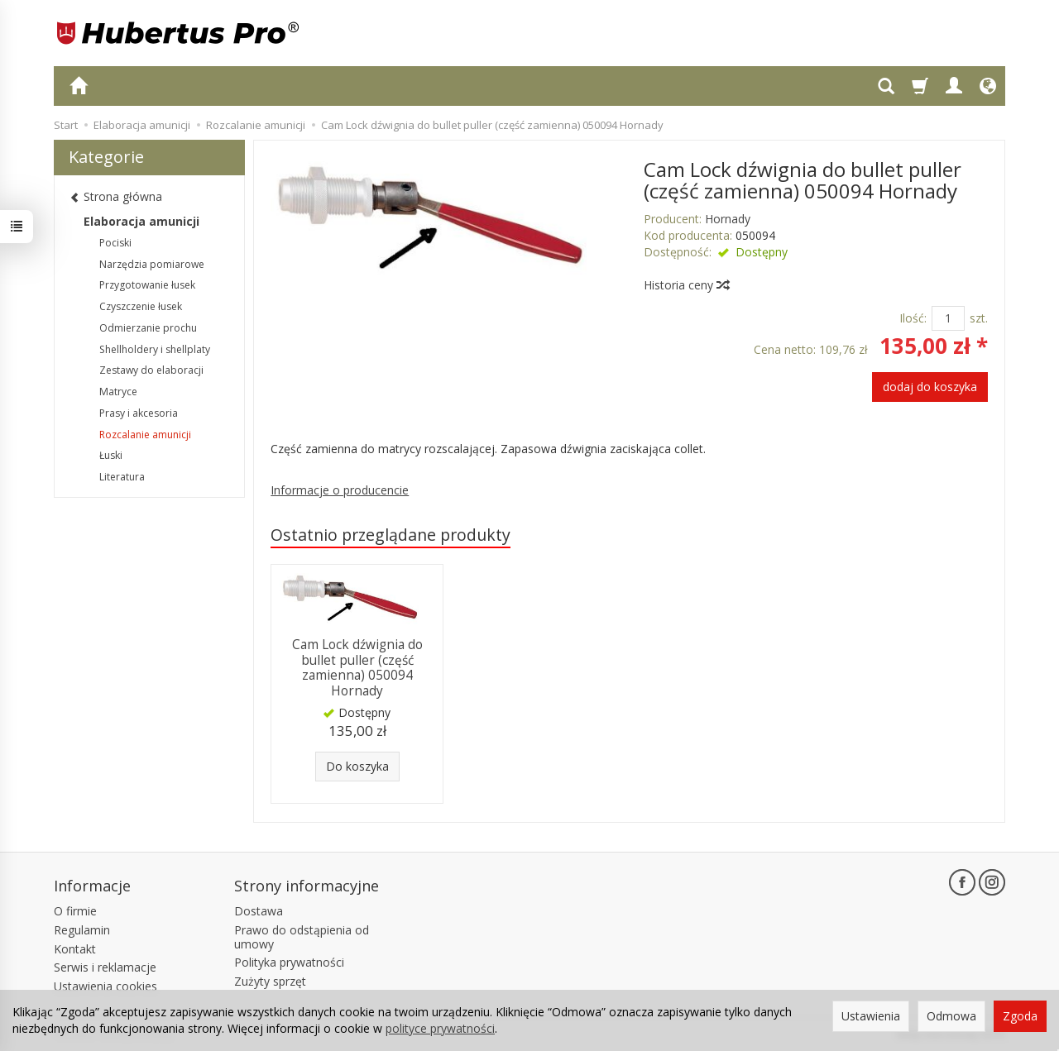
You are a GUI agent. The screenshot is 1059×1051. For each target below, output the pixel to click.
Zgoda (1020, 1016)
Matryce (118, 392)
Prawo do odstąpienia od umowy (301, 937)
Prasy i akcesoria (138, 413)
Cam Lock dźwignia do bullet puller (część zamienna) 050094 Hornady (357, 667)
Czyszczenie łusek (140, 306)
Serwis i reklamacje (105, 967)
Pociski (115, 243)
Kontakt (75, 949)
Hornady (727, 219)
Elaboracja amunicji (141, 221)
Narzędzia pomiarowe (151, 264)
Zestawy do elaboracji (151, 370)
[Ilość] (948, 318)
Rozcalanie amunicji (145, 435)
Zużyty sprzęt (270, 981)
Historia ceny (686, 285)
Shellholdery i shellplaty (154, 349)
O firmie (75, 911)
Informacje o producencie (340, 490)
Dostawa (258, 911)
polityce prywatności (440, 1028)
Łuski (110, 455)
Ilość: (913, 318)
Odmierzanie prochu (148, 328)
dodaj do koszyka (930, 386)
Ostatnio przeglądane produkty (390, 534)
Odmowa (951, 1016)
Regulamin (82, 930)
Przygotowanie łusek (147, 285)
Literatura (122, 477)
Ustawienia (870, 1016)
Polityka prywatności (289, 962)
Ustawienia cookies (105, 986)
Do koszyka (357, 766)
